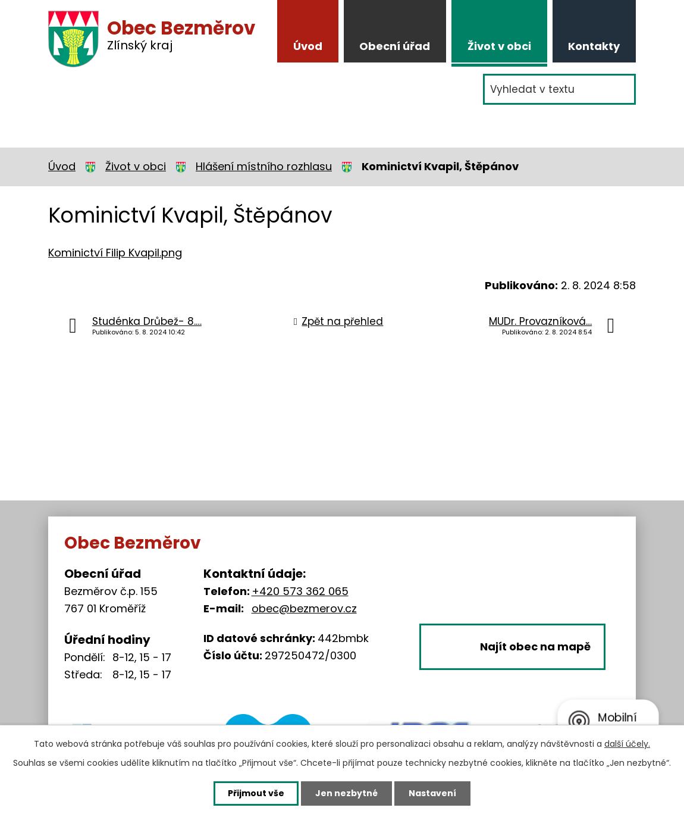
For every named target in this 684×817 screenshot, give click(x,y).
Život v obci (499, 46)
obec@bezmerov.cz (304, 608)
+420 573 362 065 (300, 591)
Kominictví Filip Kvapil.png (115, 252)
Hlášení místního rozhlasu (264, 166)
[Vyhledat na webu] (559, 89)
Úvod (307, 46)
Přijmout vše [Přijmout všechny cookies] (256, 793)
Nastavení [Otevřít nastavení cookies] (432, 793)
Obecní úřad (394, 46)
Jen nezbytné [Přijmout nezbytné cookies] (346, 793)
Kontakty (594, 46)
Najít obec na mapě (535, 646)
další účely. (627, 744)
